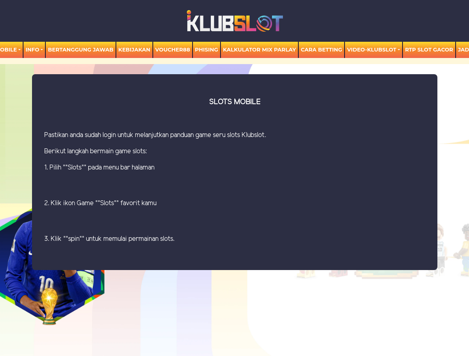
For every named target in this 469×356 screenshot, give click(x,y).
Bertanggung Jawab (80, 49)
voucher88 (172, 49)
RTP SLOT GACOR (429, 49)
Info (32, 49)
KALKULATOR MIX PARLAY (259, 49)
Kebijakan (134, 49)
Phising (206, 49)
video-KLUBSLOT (371, 49)
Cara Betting (321, 49)
